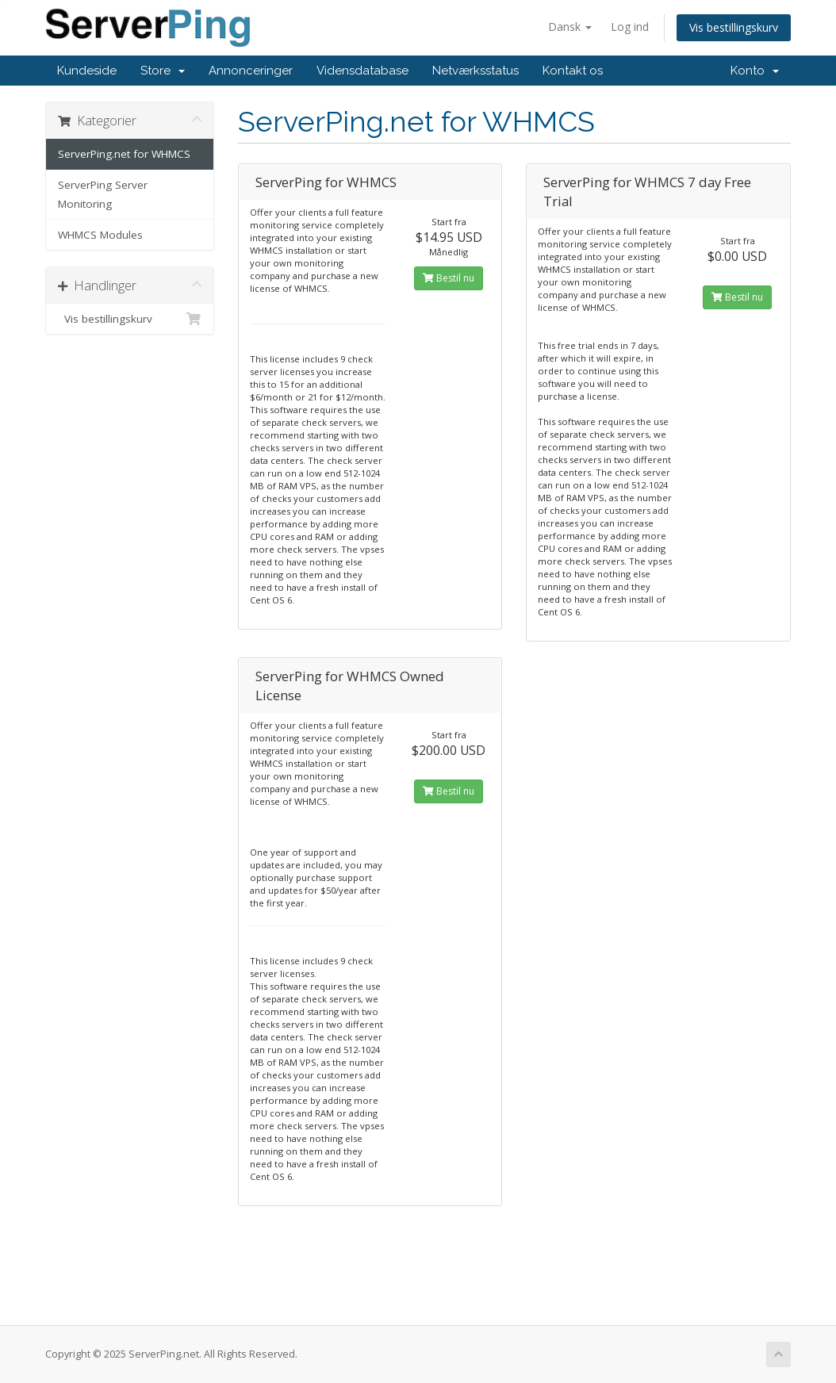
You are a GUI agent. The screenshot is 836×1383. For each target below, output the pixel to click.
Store (162, 70)
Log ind (630, 26)
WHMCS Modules (100, 235)
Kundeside (87, 70)
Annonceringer (251, 70)
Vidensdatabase (362, 70)
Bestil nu (448, 278)
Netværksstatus (475, 70)
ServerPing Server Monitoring (103, 194)
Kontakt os (573, 70)
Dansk (570, 26)
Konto (755, 70)
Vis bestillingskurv (733, 27)
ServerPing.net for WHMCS (124, 154)
